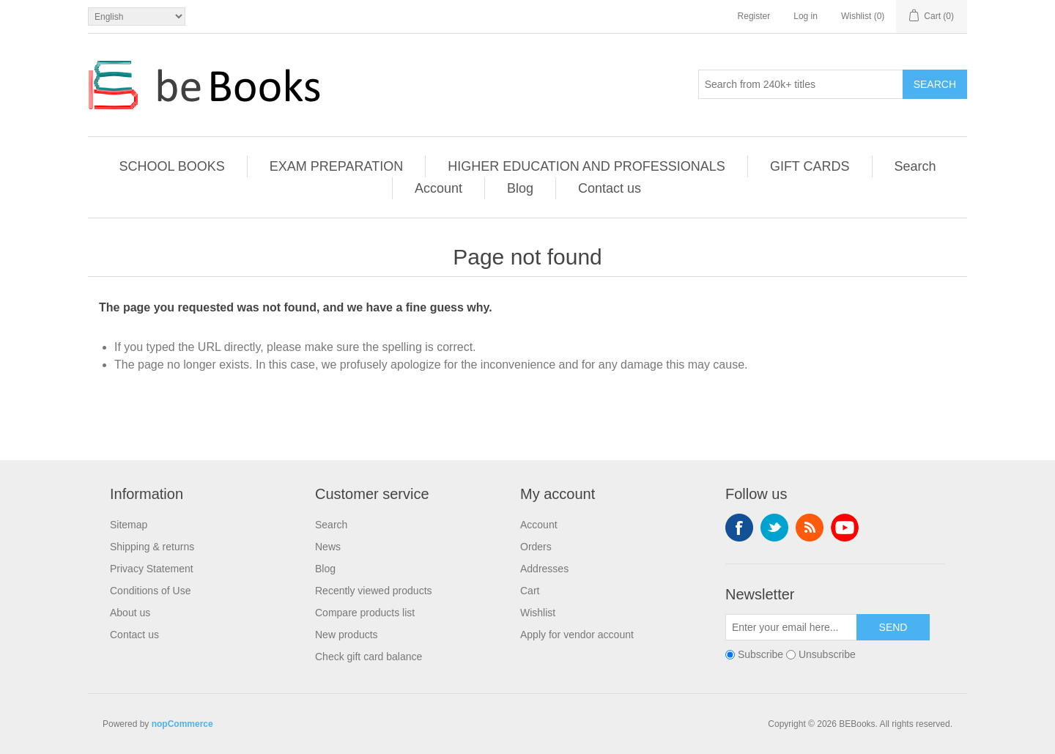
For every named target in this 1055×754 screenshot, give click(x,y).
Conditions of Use (150, 590)
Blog (520, 188)
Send (893, 627)
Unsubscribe (827, 654)
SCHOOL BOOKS (171, 166)
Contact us (609, 188)
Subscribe (760, 654)
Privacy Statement (151, 568)
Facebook (739, 528)
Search (935, 84)
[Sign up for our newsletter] (791, 627)
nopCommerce (182, 724)
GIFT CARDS (810, 166)
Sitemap (128, 525)
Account (438, 188)
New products (346, 634)
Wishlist (537, 612)
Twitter (774, 528)
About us (130, 612)
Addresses (544, 568)
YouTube (845, 528)
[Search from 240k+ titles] (800, 84)
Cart (529, 590)
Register (754, 16)
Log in (805, 16)
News (328, 546)
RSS (809, 528)
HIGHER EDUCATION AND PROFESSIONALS (586, 166)
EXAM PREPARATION (336, 166)
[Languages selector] (136, 16)
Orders (536, 546)
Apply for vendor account (577, 634)
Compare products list (365, 612)
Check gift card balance (368, 656)
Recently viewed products (373, 590)
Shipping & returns (152, 546)
